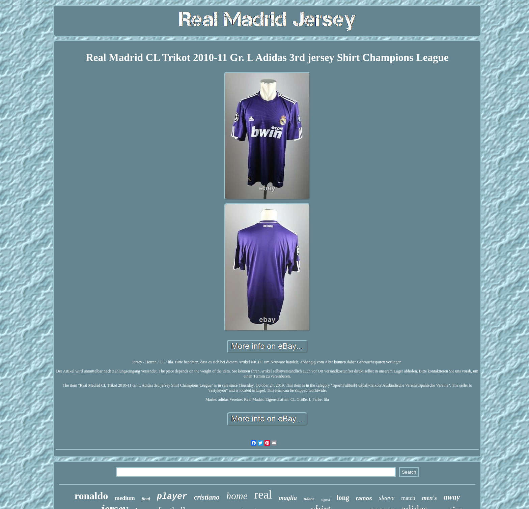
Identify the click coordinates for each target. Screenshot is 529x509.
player (172, 497)
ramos (364, 498)
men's (429, 498)
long (343, 497)
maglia (288, 497)
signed (325, 500)
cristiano (207, 497)
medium (125, 498)
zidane (309, 499)
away (452, 497)
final (146, 498)
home (237, 495)
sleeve (386, 497)
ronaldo (91, 495)
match (408, 498)
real (263, 494)
